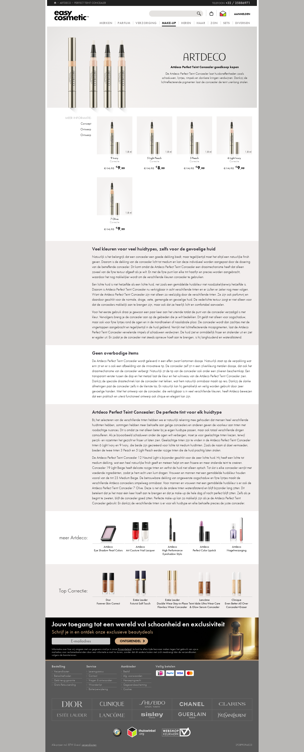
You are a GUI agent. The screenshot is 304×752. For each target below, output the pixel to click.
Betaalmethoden (62, 676)
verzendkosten (89, 745)
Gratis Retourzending (65, 684)
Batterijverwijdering (98, 689)
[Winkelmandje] (211, 14)
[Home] (55, 1)
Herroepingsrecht (132, 680)
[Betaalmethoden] (204, 672)
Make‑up (169, 23)
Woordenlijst (95, 684)
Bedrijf (126, 671)
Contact (93, 676)
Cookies (127, 689)
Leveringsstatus (96, 671)
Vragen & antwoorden (100, 680)
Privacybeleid (124, 649)
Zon (214, 23)
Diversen (242, 23)
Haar (201, 23)
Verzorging (146, 23)
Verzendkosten (61, 671)
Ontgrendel (130, 641)
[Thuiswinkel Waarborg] (223, 13)
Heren (186, 23)
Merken (105, 23)
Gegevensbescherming (135, 684)
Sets (226, 23)
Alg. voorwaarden (132, 676)
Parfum (124, 23)
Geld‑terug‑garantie (64, 680)
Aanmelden (242, 14)
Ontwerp (85, 129)
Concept (86, 123)
